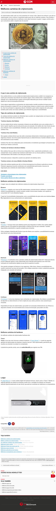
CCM (47, 460)
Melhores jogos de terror (7, 448)
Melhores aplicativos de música (9, 450)
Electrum (7, 67)
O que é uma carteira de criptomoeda (9, 53)
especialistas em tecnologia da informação (36, 428)
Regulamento (36, 498)
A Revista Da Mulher (45, 498)
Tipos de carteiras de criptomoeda (9, 57)
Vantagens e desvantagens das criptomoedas (13, 174)
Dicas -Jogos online (19, 444)
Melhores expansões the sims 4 (9, 492)
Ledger (5, 77)
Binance (7, 63)
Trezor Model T (35, 340)
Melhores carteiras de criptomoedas (9, 60)
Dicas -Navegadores (28, 452)
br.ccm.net (51, 460)
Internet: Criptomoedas (14, 5)
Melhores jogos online (7, 444)
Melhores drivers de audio (8, 485)
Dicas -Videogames (20, 448)
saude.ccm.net (28, 508)
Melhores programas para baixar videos (11, 490)
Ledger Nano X (6, 380)
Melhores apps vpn (6, 483)
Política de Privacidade (22, 498)
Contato (30, 498)
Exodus (7, 65)
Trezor (6, 75)
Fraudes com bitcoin (6, 176)
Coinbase (7, 69)
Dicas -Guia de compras (26, 446)
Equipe (6, 498)
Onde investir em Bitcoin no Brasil (11, 465)
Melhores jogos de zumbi (8, 487)
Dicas (5, 5)
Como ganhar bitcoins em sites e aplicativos (13, 178)
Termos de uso (13, 498)
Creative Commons (41, 458)
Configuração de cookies (28, 500)
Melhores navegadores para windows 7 (11, 452)
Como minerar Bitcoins (47, 465)
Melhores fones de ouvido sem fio (10, 446)
